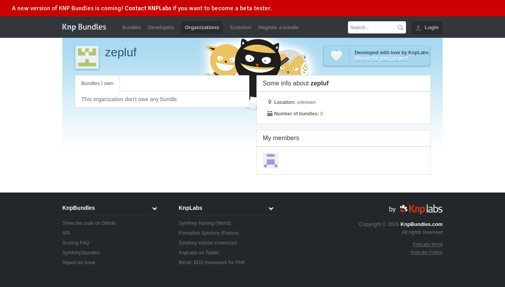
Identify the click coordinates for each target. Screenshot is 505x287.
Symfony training (196, 223)
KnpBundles (78, 208)
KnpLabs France (427, 252)
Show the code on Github (89, 223)
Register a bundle (278, 27)
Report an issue (78, 262)
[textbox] (371, 27)
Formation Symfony (199, 233)
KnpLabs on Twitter (199, 253)
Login (432, 27)
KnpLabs (190, 208)
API (66, 233)
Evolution (240, 27)
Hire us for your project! (382, 58)
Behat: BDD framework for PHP (212, 262)
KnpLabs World (428, 244)
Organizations (202, 27)
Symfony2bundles (81, 253)
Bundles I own (97, 83)
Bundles (131, 27)
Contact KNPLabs (148, 8)
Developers (161, 27)
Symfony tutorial (196, 243)
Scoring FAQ (75, 243)
